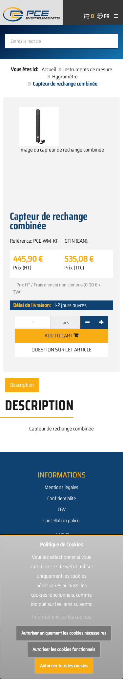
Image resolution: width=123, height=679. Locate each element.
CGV (62, 509)
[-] (87, 322)
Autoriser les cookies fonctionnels (63, 649)
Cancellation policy (61, 521)
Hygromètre (65, 77)
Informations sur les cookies (61, 617)
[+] (101, 322)
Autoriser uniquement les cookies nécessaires (63, 633)
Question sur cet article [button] (61, 350)
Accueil (49, 69)
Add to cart (61, 335)
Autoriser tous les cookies (64, 665)
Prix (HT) (22, 267)
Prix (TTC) (74, 267)
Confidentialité (61, 498)
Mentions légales (61, 487)
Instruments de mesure (87, 69)
